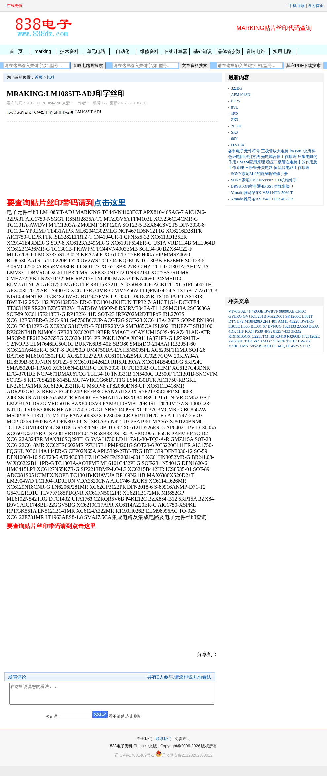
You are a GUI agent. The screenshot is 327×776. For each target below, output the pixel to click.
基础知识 (202, 51)
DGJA (314, 326)
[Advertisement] (112, 158)
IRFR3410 (277, 336)
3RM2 (296, 331)
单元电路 (96, 51)
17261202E (311, 336)
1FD (234, 113)
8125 (277, 331)
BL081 (256, 326)
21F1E (291, 341)
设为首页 (316, 5)
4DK (232, 331)
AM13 (283, 321)
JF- (274, 346)
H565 (245, 326)
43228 (294, 321)
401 (274, 321)
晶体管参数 (229, 51)
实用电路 (282, 51)
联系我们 (163, 748)
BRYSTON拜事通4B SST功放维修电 (262, 186)
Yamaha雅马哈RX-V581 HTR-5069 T (262, 192)
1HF (240, 331)
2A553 (302, 326)
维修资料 (149, 51)
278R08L (235, 341)
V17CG (234, 311)
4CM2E (279, 341)
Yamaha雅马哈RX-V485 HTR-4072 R (262, 199)
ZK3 (234, 119)
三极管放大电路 (275, 151)
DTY (232, 321)
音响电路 (255, 51)
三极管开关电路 (259, 167)
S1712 (305, 346)
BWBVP (271, 311)
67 (265, 326)
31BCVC (251, 341)
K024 (249, 331)
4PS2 (268, 331)
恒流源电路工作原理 (291, 167)
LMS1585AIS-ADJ (255, 346)
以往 (51, 77)
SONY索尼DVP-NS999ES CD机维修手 (264, 180)
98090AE (286, 311)
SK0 (234, 132)
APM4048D (240, 94)
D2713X (237, 145)
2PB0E (236, 126)
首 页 (16, 51)
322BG (236, 88)
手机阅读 (297, 5)
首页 (39, 77)
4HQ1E (284, 346)
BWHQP (307, 321)
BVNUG (275, 326)
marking (42, 51)
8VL (234, 107)
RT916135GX (239, 336)
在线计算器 (175, 51)
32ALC (266, 341)
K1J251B (258, 316)
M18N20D (253, 321)
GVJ (246, 316)
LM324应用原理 (251, 162)
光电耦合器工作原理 (279, 156)
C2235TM (260, 336)
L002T (307, 316)
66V (234, 138)
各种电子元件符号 (244, 151)
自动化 (122, 51)
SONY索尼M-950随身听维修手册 (259, 173)
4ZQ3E (257, 311)
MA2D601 (275, 316)
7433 (286, 331)
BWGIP (304, 341)
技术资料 (69, 51)
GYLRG (235, 316)
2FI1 (267, 321)
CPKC (300, 311)
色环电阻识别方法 (244, 156)
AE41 (246, 311)
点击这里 (110, 203)
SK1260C (293, 316)
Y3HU (233, 346)
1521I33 (289, 326)
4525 (295, 346)
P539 (259, 331)
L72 (240, 321)
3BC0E (234, 326)
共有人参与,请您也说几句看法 (179, 677)
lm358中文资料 (303, 151)
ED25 (235, 101)
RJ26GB (294, 336)
